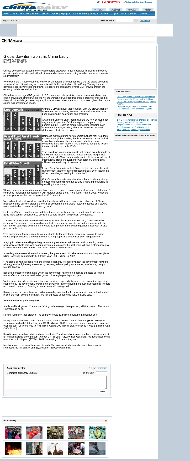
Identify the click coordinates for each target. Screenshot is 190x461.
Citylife (114, 13)
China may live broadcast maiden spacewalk (136, 97)
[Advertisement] (57, 412)
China (14, 13)
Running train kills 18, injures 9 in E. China (135, 99)
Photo (124, 13)
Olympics (65, 13)
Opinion (44, 13)
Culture (104, 13)
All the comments (98, 368)
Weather (144, 13)
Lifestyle (94, 13)
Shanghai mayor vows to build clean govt (134, 106)
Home (6, 13)
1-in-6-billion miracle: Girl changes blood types (137, 120)
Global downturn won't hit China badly (133, 127)
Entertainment (80, 13)
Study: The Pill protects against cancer (133, 129)
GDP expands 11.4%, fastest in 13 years (134, 109)
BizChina (24, 13)
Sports (55, 13)
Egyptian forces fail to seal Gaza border (134, 125)
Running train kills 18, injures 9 (130, 122)
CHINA (7, 40)
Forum (133, 13)
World (35, 13)
